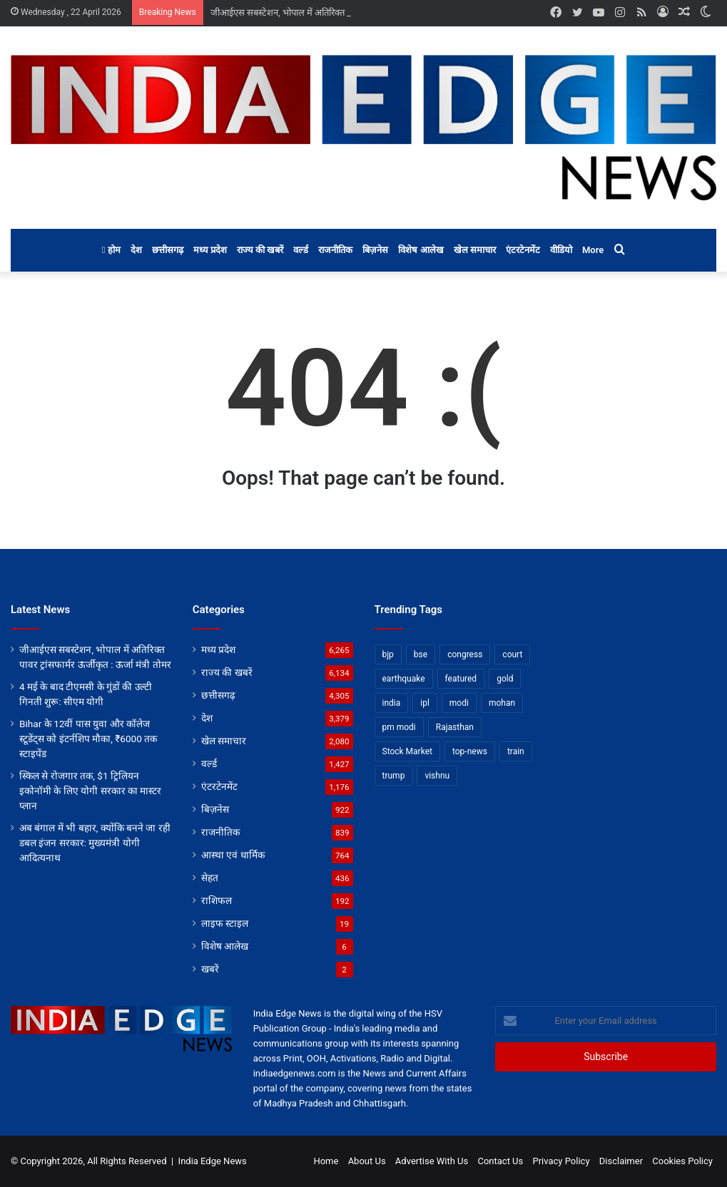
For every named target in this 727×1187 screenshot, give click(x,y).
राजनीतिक (335, 250)
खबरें (210, 969)
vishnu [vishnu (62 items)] (436, 776)
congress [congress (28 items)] (464, 654)
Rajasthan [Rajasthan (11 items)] (455, 727)
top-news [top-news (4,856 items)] (469, 751)
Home (325, 1161)
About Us (367, 1161)
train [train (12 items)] (515, 751)
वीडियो (561, 250)
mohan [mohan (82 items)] (502, 703)
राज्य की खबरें (260, 250)
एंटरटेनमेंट (523, 250)
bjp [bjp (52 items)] (388, 654)
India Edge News (212, 1161)
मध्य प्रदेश (210, 250)
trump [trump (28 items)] (393, 776)
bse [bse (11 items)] (420, 654)
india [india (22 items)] (391, 703)
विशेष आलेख (420, 250)
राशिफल (216, 900)
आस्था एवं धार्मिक (233, 854)
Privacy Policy (561, 1161)
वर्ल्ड (300, 250)
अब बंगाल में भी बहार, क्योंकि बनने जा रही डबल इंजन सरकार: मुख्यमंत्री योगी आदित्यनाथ (95, 842)
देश (136, 250)
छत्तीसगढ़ (167, 250)
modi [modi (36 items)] (459, 703)
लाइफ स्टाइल (224, 923)
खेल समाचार (475, 250)
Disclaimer (621, 1161)
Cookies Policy (682, 1161)
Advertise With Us (431, 1161)
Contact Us (500, 1161)
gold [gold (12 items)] (505, 679)
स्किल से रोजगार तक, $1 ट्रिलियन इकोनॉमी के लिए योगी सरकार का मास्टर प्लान (90, 790)
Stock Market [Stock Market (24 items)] (407, 751)
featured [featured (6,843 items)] (461, 679)
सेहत (209, 877)
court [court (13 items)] (512, 654)
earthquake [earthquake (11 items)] (403, 679)
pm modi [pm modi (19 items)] (399, 727)
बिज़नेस (375, 250)
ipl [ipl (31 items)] (424, 703)
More (593, 250)
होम (111, 250)
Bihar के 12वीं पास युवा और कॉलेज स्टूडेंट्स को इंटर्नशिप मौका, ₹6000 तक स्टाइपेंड (88, 738)
